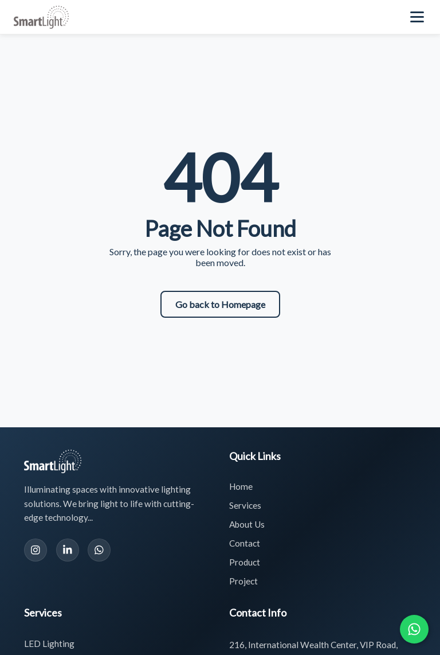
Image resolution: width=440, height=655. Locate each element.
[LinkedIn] (67, 550)
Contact (244, 543)
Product (244, 562)
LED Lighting (49, 643)
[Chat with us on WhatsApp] (414, 629)
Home (241, 486)
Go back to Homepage (220, 304)
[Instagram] (35, 550)
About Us (247, 524)
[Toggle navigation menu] (418, 17)
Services (245, 505)
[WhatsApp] (99, 550)
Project (243, 581)
